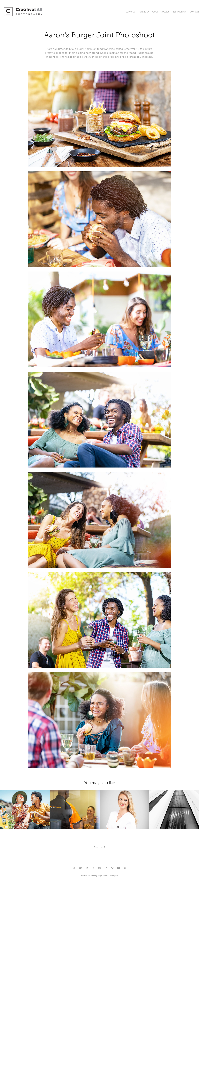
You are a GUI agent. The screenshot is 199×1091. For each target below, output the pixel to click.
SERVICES (130, 11)
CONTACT (194, 11)
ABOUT (155, 11)
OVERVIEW (144, 11)
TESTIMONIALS (180, 11)
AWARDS (165, 11)
